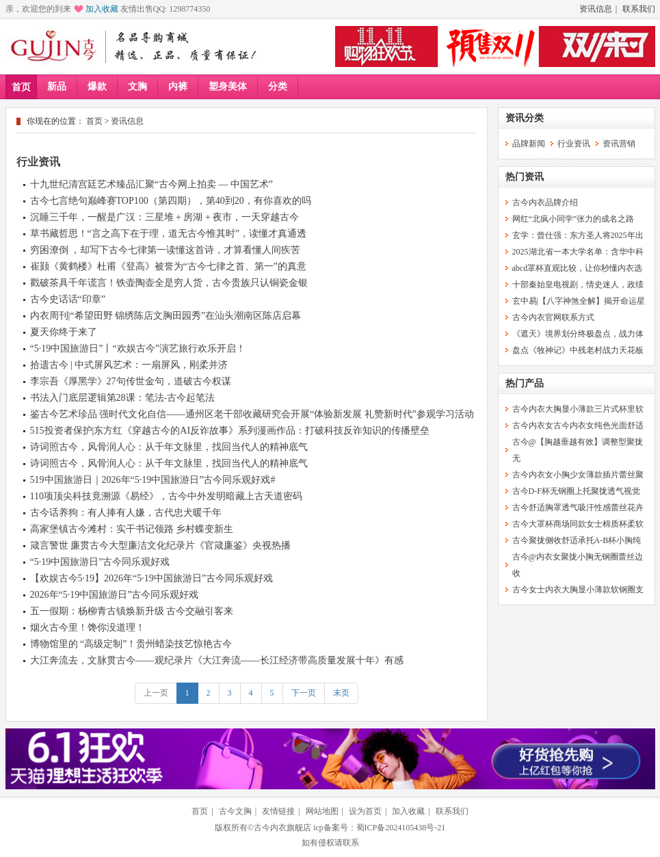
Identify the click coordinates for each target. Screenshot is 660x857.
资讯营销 (619, 143)
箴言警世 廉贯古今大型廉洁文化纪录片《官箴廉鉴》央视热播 (160, 545)
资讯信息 (595, 9)
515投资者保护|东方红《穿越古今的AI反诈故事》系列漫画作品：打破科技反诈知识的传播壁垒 (230, 430)
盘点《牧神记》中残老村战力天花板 (578, 350)
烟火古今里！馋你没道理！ (87, 627)
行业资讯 (38, 162)
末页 (341, 693)
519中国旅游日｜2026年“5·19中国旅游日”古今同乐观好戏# (153, 480)
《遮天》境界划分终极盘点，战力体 (578, 334)
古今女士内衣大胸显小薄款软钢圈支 (578, 589)
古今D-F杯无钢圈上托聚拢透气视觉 (576, 491)
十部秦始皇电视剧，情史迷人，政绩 (578, 284)
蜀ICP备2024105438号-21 (401, 827)
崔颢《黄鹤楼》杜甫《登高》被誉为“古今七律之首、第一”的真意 (168, 266)
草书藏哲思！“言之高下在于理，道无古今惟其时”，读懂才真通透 (168, 233)
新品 (56, 86)
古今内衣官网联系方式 (553, 317)
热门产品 (524, 383)
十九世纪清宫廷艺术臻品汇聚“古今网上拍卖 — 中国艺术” (151, 184)
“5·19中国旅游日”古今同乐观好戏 (100, 562)
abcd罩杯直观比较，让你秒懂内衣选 (577, 268)
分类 (277, 86)
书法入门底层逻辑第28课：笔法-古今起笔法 (122, 398)
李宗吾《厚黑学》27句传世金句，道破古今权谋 (130, 381)
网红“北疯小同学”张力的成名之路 (573, 219)
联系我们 (638, 9)
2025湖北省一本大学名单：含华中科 (578, 251)
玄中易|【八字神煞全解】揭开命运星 (578, 301)
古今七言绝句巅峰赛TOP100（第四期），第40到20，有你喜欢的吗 (170, 201)
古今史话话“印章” (67, 299)
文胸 (137, 86)
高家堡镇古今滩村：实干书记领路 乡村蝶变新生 (132, 529)
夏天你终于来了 (63, 332)
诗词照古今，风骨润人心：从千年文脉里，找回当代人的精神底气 (169, 447)
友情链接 (278, 811)
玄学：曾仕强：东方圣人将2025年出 (578, 235)
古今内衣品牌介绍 (545, 202)
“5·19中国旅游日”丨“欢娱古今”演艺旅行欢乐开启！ (138, 348)
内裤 (177, 86)
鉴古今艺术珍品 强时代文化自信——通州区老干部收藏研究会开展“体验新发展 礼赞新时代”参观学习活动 (252, 414)
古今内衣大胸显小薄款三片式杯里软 (578, 409)
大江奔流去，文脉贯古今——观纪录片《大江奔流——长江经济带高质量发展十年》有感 (217, 660)
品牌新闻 (528, 143)
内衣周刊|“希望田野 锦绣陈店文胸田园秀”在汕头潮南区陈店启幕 (166, 316)
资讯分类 (524, 118)
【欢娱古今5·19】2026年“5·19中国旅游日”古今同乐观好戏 (151, 578)
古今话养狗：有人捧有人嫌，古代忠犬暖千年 (126, 512)
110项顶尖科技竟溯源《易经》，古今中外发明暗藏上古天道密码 (166, 496)
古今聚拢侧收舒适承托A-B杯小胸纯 (577, 540)
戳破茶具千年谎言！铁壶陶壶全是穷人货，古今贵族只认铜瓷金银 (169, 283)
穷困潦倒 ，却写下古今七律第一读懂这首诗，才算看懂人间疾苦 (165, 250)
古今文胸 (235, 811)
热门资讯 (524, 177)
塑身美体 (228, 86)
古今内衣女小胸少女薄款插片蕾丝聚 (578, 474)
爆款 (97, 86)
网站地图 (322, 811)
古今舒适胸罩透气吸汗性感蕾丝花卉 (578, 507)
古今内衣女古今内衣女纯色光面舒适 (578, 425)
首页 (21, 87)
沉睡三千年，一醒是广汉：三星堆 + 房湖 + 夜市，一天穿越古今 (165, 217)
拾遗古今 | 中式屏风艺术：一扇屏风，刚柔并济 (129, 365)
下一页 (303, 693)
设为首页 (365, 811)
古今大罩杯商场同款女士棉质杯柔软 (578, 524)
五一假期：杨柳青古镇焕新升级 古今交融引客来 (132, 611)
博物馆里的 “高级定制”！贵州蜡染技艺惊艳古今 (131, 644)
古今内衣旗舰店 (282, 827)
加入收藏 (101, 9)
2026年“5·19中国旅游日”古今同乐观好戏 (114, 595)
